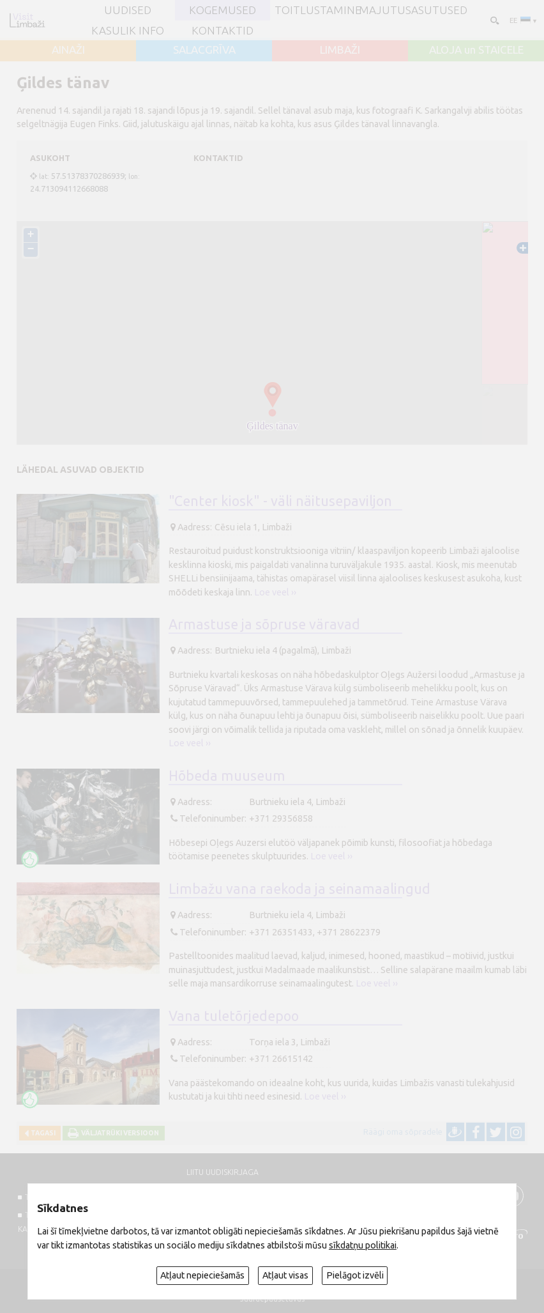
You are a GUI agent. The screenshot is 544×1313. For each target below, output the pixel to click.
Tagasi (42, 1133)
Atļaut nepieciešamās (202, 1275)
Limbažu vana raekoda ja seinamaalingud (299, 888)
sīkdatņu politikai (363, 1245)
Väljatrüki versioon (119, 1133)
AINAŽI (68, 49)
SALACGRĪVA (204, 49)
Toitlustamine (318, 9)
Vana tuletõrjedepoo (234, 1016)
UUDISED (127, 9)
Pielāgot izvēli (355, 1275)
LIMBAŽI (340, 49)
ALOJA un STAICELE (476, 49)
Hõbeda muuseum (227, 775)
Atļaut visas (285, 1275)
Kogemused (222, 9)
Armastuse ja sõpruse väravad (264, 624)
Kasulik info (127, 30)
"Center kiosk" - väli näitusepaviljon (280, 501)
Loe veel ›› (275, 592)
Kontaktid (222, 30)
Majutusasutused (413, 9)
